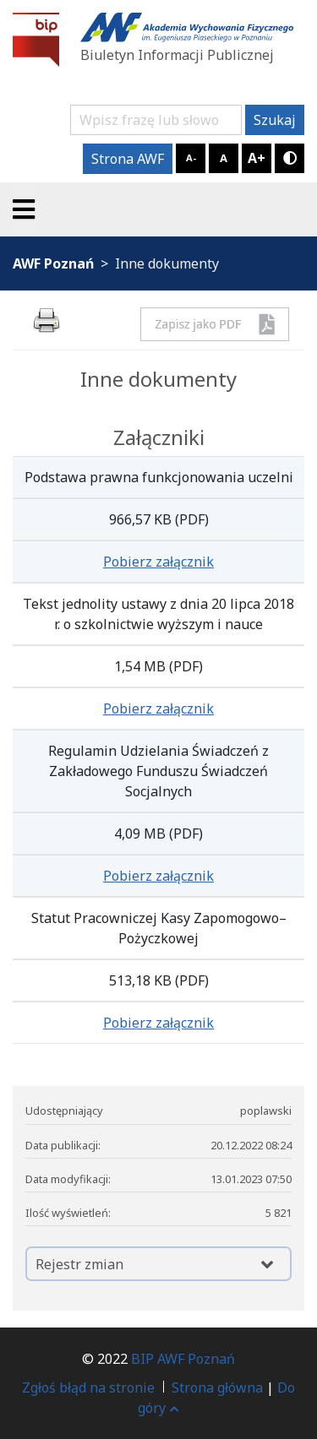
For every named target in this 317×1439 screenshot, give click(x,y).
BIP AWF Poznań (183, 1358)
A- (191, 157)
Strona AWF (127, 158)
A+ (256, 158)
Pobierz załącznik (158, 561)
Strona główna (217, 1387)
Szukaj (275, 120)
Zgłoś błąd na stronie (88, 1387)
